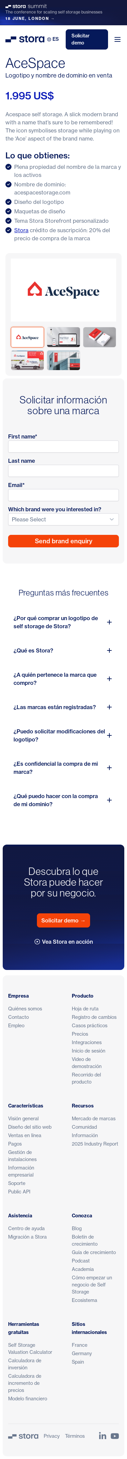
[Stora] (23, 1436)
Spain (78, 1362)
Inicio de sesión (88, 1051)
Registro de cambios (94, 1017)
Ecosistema (84, 1300)
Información (85, 1135)
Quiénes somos (25, 1008)
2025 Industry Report (95, 1144)
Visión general (23, 1118)
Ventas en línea (24, 1135)
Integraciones (87, 1042)
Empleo (16, 1025)
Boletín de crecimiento (85, 1240)
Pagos (15, 1144)
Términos (75, 1436)
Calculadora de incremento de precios (24, 1383)
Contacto (18, 1017)
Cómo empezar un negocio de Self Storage (92, 1285)
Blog (77, 1228)
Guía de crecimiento (94, 1252)
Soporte (16, 1183)
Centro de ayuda (26, 1228)
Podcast (81, 1261)
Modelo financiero (27, 1398)
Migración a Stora (27, 1237)
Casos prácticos (89, 1025)
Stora (21, 230)
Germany (82, 1353)
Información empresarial (21, 1171)
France (79, 1345)
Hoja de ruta (85, 1008)
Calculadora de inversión (24, 1364)
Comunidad (84, 1127)
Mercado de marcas (93, 1118)
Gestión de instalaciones (22, 1155)
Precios (80, 1034)
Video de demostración (87, 1062)
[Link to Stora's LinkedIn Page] (103, 1436)
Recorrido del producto (86, 1078)
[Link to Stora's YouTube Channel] (115, 1436)
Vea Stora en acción (64, 941)
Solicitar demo (80, 39)
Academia (83, 1269)
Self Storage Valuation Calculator (30, 1348)
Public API (19, 1191)
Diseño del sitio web (29, 1127)
